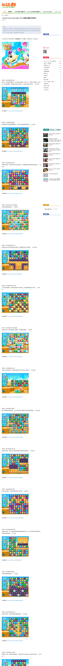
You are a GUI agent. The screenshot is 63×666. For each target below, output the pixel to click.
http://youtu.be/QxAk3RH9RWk (16, 517)
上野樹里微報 (52, 67)
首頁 (2, 15)
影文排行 (52, 129)
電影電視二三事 (52, 65)
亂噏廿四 (52, 73)
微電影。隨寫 (52, 86)
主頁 (5, 11)
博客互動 (52, 75)
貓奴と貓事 (52, 79)
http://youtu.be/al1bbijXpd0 (15, 560)
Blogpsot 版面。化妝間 (52, 81)
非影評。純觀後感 (52, 63)
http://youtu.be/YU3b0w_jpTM (16, 110)
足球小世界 (52, 69)
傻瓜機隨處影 (52, 71)
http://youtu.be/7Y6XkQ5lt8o (15, 356)
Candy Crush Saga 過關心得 (52, 61)
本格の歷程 (52, 88)
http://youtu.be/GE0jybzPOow (16, 396)
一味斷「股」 (52, 90)
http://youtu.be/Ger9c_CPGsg (16, 640)
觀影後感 (10, 11)
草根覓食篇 (52, 83)
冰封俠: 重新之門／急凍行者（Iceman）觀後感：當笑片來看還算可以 (55, 150)
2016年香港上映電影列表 (53, 173)
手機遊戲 (6, 15)
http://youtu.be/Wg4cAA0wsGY (16, 600)
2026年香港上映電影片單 (20, 11)
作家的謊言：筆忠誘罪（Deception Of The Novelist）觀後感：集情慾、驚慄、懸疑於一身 (55, 140)
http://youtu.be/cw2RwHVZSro (16, 151)
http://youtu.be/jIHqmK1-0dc (15, 193)
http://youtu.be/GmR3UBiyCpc (16, 316)
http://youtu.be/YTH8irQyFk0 (15, 274)
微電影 (52, 77)
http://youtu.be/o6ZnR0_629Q (16, 437)
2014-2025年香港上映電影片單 (33, 11)
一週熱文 (46, 129)
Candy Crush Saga (47, 11)
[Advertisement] (39, 5)
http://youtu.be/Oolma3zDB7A (16, 233)
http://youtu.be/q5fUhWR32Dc (16, 477)
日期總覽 (58, 129)
